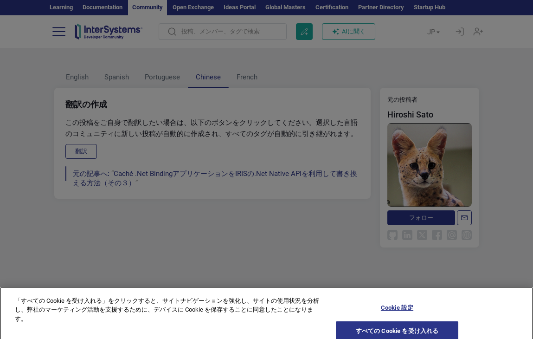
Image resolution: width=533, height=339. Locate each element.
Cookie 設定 (397, 313)
